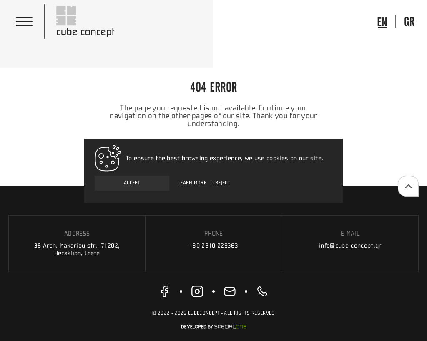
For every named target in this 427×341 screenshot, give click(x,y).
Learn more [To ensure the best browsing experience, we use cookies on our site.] (192, 183)
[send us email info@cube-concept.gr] (229, 291)
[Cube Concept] (85, 21)
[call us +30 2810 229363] (262, 291)
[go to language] (382, 21)
